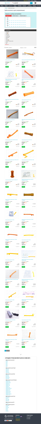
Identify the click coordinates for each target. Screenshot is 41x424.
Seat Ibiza (7, 408)
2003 (13, 22)
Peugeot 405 (7, 370)
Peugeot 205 (7, 368)
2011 (9, 20)
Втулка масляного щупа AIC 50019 (9, 259)
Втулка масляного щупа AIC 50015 (9, 219)
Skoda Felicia (7, 375)
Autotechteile (7, 31)
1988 (23, 26)
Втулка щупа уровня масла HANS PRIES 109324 (11, 139)
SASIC (6, 38)
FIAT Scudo (7, 403)
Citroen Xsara (7, 400)
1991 (9, 24)
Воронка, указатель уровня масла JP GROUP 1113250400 (11, 240)
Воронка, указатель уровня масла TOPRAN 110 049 (28, 59)
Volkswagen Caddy (8, 381)
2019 (25, 20)
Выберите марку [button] (15, 15)
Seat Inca (7, 409)
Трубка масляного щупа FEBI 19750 (26, 99)
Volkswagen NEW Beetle (9, 388)
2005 (17, 22)
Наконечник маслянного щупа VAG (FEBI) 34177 (11, 179)
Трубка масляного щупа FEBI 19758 (10, 59)
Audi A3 (7, 363)
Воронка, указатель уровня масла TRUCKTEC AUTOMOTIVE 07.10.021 (27, 180)
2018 (23, 20)
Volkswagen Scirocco (8, 391)
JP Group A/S (7, 35)
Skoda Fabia (7, 374)
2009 (25, 22)
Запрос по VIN (25, 0)
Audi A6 (7, 365)
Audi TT (7, 366)
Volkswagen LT (7, 386)
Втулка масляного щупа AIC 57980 (26, 319)
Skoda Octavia (7, 376)
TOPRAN (7, 39)
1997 (21, 24)
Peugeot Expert (7, 372)
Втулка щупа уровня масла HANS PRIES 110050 (28, 159)
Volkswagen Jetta (8, 385)
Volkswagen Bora (8, 380)
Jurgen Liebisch (7, 36)
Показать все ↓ (7, 44)
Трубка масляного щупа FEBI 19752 (10, 119)
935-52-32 (15, 3)
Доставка (29, 0)
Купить (7, 66)
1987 (21, 26)
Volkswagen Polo (8, 390)
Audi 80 (7, 361)
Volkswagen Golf (8, 384)
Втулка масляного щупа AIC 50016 (26, 239)
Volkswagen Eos (8, 383)
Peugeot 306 (7, 369)
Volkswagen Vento (8, 394)
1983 (13, 26)
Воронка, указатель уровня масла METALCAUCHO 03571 (11, 280)
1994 (15, 24)
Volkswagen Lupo (8, 387)
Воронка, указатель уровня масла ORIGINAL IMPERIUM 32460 (27, 260)
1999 (25, 24)
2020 (7, 18)
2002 (11, 22)
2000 (7, 22)
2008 (23, 22)
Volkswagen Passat (8, 389)
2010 (7, 20)
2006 (19, 22)
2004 (15, 22)
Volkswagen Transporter (8, 393)
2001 (9, 22)
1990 (7, 24)
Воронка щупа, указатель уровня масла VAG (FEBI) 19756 (28, 120)
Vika (6, 43)
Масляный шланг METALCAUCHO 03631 (10, 319)
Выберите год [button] (8, 15)
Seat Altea (7, 406)
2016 (19, 20)
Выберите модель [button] (23, 15)
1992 (11, 24)
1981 (9, 26)
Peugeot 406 (7, 371)
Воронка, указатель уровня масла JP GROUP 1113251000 (11, 340)
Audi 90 (7, 362)
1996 (19, 24)
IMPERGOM (7, 34)
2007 (21, 22)
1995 (17, 24)
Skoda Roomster (8, 377)
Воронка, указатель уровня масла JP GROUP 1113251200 (11, 200)
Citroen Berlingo (7, 397)
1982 (11, 26)
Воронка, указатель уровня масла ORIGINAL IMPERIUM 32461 (27, 300)
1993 (13, 24)
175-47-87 (15, 2)
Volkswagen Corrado (8, 382)
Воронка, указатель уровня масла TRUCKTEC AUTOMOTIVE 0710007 (11, 80)
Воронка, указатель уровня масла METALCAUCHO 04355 (28, 340)
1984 (15, 26)
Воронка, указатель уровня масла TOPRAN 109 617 (12, 159)
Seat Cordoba (7, 407)
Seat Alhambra (7, 405)
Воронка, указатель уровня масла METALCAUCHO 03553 (28, 80)
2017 (21, 20)
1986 (19, 26)
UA (6, 0)
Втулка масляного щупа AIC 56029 (9, 299)
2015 (17, 20)
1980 (7, 26)
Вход (35, 0)
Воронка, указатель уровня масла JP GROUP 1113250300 (27, 200)
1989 (25, 26)
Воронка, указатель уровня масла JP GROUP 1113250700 (27, 220)
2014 (15, 20)
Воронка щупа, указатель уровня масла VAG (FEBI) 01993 (11, 100)
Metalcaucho (7, 37)
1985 (17, 26)
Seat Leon (7, 410)
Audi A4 (7, 364)
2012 (11, 20)
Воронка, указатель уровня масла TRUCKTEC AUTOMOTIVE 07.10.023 (27, 280)
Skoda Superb (7, 378)
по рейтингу (10, 47)
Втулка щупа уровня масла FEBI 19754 (27, 139)
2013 (13, 20)
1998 (23, 24)
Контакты (32, 0)
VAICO (6, 42)
